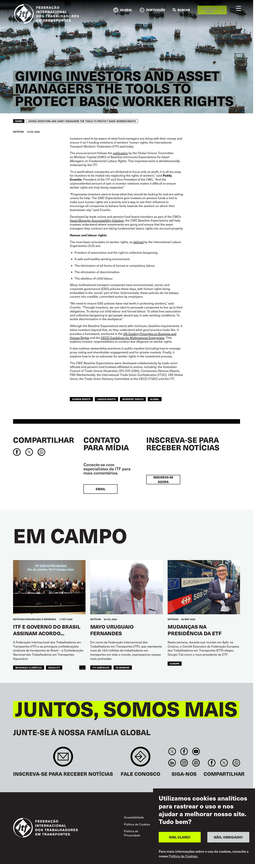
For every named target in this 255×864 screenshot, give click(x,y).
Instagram (184, 763)
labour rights (106, 399)
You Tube (196, 751)
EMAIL (100, 489)
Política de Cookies (137, 824)
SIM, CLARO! (179, 838)
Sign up (63, 758)
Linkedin (172, 763)
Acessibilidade (134, 817)
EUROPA (174, 663)
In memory (123, 667)
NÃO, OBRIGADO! (228, 838)
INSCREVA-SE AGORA (163, 479)
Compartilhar (43, 440)
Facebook (184, 751)
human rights (81, 399)
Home (18, 121)
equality (54, 667)
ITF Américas (101, 667)
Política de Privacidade (132, 833)
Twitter (172, 751)
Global (154, 399)
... (82, 667)
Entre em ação (209, 10)
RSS (196, 763)
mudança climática (28, 667)
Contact (140, 758)
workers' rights (133, 399)
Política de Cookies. (183, 857)
